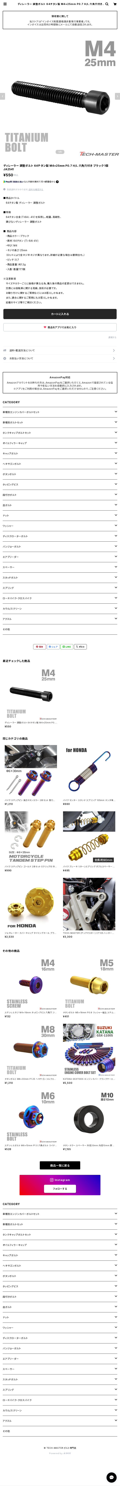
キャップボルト (10, 453)
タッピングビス (10, 484)
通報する (112, 337)
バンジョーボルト (12, 546)
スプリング (8, 587)
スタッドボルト (10, 577)
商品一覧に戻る (60, 1165)
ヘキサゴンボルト (12, 463)
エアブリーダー (11, 556)
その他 (6, 629)
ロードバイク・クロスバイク (17, 598)
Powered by (60, 1453)
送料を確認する (36, 189)
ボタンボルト (9, 474)
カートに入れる (60, 314)
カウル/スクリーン (12, 608)
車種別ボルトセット (13, 422)
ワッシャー (8, 525)
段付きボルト (10, 494)
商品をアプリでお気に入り (60, 327)
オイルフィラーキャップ (15, 443)
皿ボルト (7, 505)
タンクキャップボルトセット (17, 432)
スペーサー (9, 567)
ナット (6, 515)
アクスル (7, 619)
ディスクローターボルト (15, 536)
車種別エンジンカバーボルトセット (21, 412)
